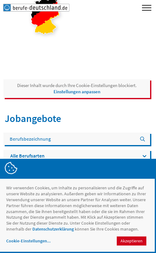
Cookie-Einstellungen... (28, 241)
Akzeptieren (132, 241)
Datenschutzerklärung (53, 229)
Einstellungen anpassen (77, 92)
